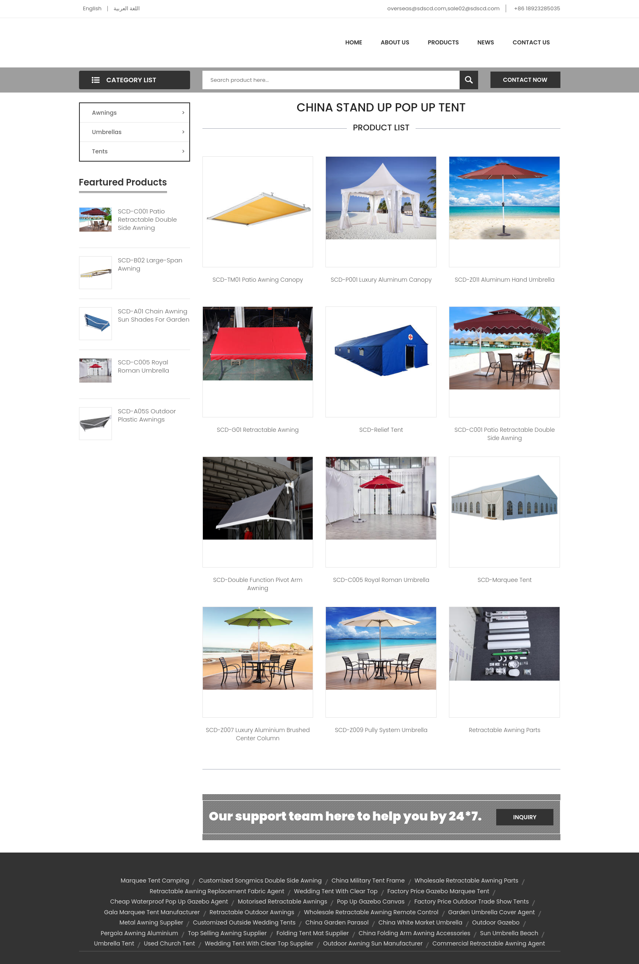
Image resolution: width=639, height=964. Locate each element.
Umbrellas (138, 132)
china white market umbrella (420, 922)
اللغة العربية (127, 8)
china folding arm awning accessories (414, 933)
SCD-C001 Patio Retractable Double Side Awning (147, 219)
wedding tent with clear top (336, 891)
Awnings (138, 112)
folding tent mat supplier (313, 933)
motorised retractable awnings (282, 901)
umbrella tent (114, 943)
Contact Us (531, 42)
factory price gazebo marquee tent (438, 891)
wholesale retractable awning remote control (371, 912)
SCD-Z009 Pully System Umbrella (381, 730)
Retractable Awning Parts (504, 730)
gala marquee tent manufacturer (152, 912)
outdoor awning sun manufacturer (373, 943)
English (92, 8)
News (485, 42)
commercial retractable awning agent (488, 943)
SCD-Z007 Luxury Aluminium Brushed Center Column (258, 734)
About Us (395, 42)
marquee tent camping (155, 880)
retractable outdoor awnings (251, 912)
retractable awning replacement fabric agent (217, 891)
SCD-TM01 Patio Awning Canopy (258, 280)
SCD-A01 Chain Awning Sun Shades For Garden (154, 315)
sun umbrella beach (509, 933)
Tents (138, 151)
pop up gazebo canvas (370, 901)
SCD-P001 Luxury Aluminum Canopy (381, 280)
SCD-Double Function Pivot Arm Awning (257, 584)
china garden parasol (337, 922)
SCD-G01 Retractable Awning (258, 430)
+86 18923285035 (537, 8)
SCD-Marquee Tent (505, 580)
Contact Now (525, 80)
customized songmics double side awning (260, 880)
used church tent (169, 943)
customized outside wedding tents (244, 922)
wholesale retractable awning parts (466, 880)
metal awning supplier (151, 922)
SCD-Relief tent (381, 430)
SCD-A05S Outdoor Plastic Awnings (147, 415)
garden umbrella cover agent (491, 912)
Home (353, 42)
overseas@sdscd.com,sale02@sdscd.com (443, 8)
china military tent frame (368, 880)
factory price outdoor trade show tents (471, 901)
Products (443, 42)
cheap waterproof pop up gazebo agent (169, 901)
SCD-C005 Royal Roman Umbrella (144, 366)
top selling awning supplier (227, 933)
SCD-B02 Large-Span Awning (150, 264)
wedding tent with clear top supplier (259, 943)
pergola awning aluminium (139, 933)
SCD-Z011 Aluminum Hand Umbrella (504, 280)
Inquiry (525, 817)
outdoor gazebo (495, 922)
